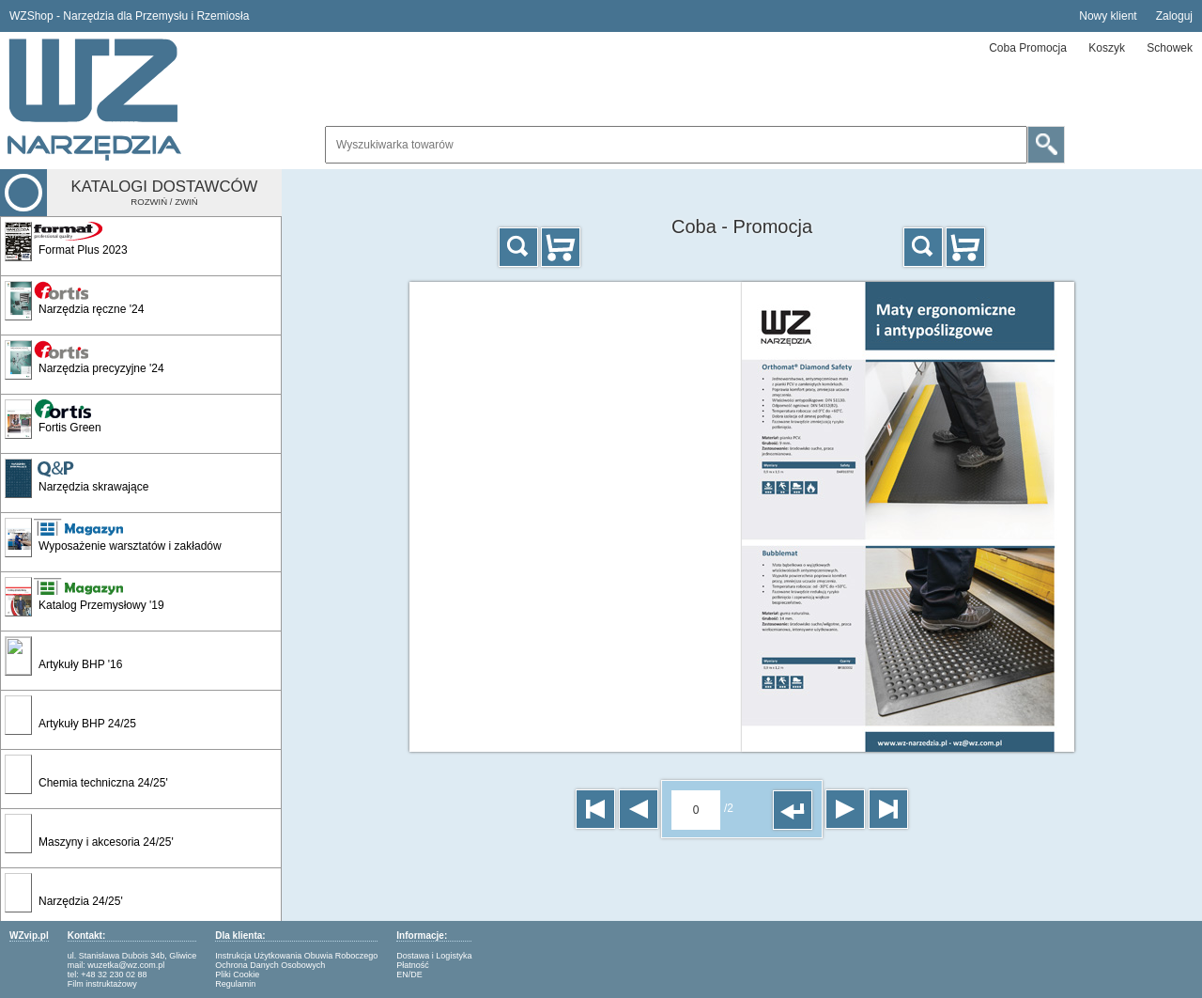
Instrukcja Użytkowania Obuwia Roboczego (296, 955)
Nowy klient (1107, 16)
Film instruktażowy (102, 984)
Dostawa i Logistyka (433, 955)
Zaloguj (1174, 16)
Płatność (412, 965)
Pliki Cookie (237, 974)
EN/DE (409, 974)
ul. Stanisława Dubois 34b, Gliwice (132, 955)
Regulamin (235, 984)
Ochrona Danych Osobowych (270, 965)
